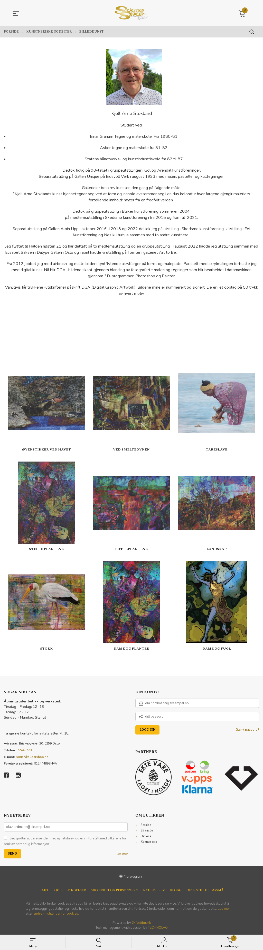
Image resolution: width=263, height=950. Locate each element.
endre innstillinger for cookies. (56, 913)
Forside (145, 824)
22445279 (24, 750)
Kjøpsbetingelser (69, 890)
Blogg (175, 890)
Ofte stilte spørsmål (206, 890)
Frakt (42, 890)
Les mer (122, 854)
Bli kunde (146, 830)
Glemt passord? (247, 730)
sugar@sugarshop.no (32, 757)
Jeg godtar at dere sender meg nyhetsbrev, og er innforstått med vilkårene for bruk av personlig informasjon (65, 841)
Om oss (145, 836)
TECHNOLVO (158, 927)
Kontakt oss (148, 841)
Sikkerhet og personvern (114, 890)
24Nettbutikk (141, 922)
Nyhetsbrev (154, 890)
